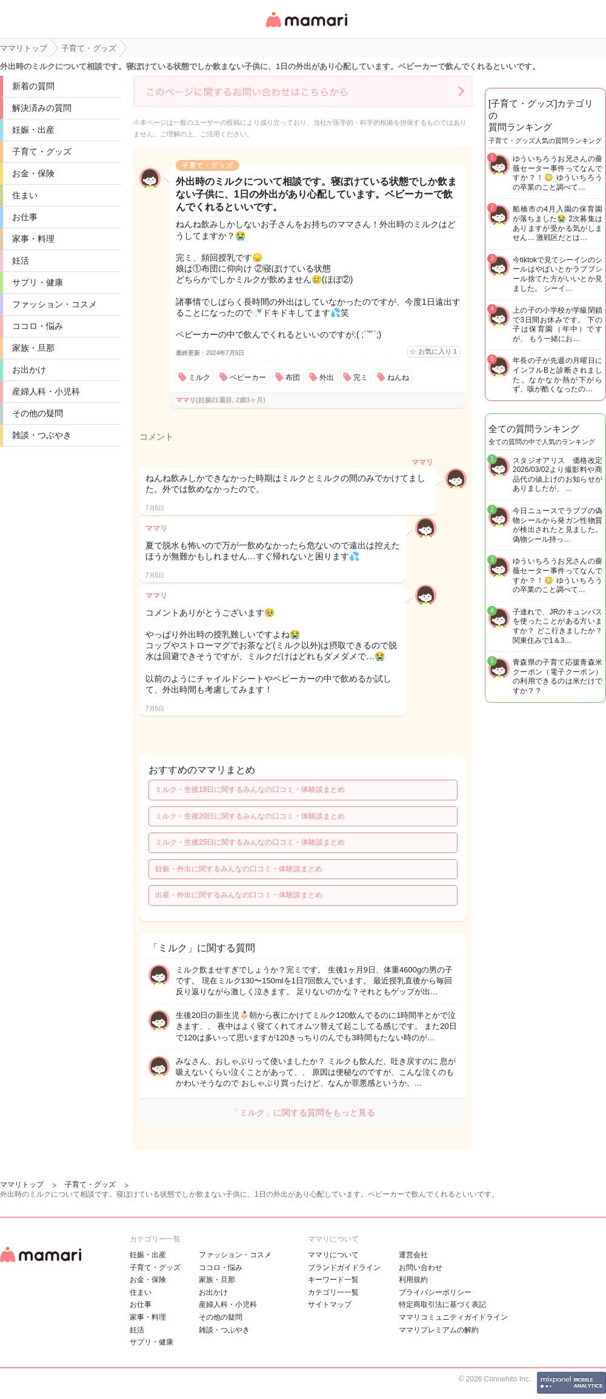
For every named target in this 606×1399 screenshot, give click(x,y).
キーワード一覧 (333, 1279)
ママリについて (333, 1255)
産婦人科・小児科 (46, 391)
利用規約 (413, 1279)
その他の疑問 (37, 413)
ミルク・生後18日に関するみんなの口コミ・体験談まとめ (250, 789)
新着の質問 (33, 86)
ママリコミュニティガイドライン (453, 1317)
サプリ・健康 (37, 282)
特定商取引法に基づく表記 (442, 1304)
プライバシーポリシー (435, 1292)
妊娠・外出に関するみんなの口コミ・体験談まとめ (238, 869)
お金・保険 (33, 173)
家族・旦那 (33, 348)
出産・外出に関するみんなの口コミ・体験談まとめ (238, 895)
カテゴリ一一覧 (333, 1292)
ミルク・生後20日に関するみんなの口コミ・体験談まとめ (250, 816)
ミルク (199, 377)
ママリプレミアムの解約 (439, 1330)
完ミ (360, 377)
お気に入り (437, 351)
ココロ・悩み (37, 326)
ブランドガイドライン (344, 1267)
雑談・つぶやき (42, 435)
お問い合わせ (420, 1267)
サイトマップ (329, 1304)
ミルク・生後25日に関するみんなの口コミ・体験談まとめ (250, 842)
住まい (25, 195)
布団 (292, 377)
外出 (326, 377)
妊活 (20, 260)
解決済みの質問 (42, 108)
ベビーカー (248, 377)
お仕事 (25, 217)
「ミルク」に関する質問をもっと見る (303, 1112)
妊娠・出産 (33, 130)
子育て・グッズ (42, 151)
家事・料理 (33, 239)
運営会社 (413, 1255)
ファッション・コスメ (54, 304)
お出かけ (29, 369)
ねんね (398, 377)
